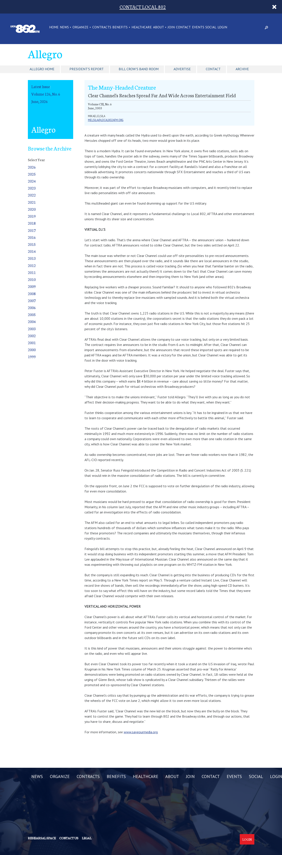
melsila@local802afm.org (105, 120)
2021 (32, 202)
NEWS (64, 27)
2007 (32, 300)
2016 (32, 237)
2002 (32, 335)
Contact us (68, 838)
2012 (32, 265)
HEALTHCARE (142, 27)
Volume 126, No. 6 (45, 94)
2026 (32, 167)
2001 (32, 342)
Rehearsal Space (42, 838)
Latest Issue (40, 86)
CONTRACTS (101, 27)
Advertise (182, 69)
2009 (32, 286)
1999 (32, 356)
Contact (213, 69)
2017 (32, 230)
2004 (32, 321)
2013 (32, 258)
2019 (32, 216)
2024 (32, 181)
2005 (32, 314)
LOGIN (222, 27)
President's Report (86, 69)
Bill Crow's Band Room (139, 69)
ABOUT (158, 27)
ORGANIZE (80, 27)
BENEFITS (120, 27)
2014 (32, 251)
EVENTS (198, 27)
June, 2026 (39, 101)
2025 (32, 174)
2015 (32, 244)
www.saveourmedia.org (141, 732)
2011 (32, 272)
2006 (32, 307)
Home (54, 27)
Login (247, 839)
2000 (32, 349)
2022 (32, 195)
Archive (242, 69)
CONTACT (183, 27)
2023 (32, 188)
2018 (32, 223)
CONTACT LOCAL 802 (143, 6)
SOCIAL (210, 27)
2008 (32, 293)
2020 (32, 209)
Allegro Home (42, 69)
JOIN (171, 27)
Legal (86, 838)
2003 (32, 328)
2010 (32, 279)
